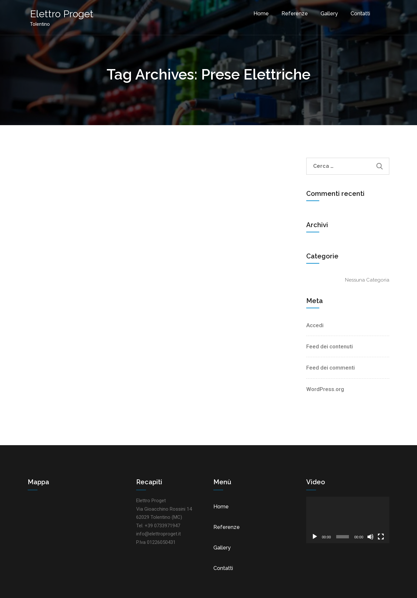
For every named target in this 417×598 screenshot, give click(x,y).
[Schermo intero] (381, 536)
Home (258, 12)
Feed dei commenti (330, 367)
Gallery (326, 12)
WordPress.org (325, 389)
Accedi (315, 325)
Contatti (357, 12)
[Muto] (370, 536)
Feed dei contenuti (329, 346)
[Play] (314, 536)
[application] (347, 520)
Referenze (292, 12)
